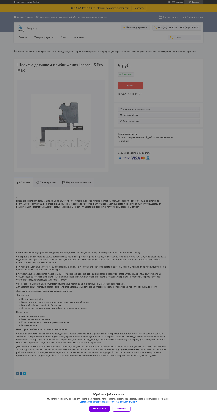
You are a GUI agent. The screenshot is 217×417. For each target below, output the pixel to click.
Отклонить (122, 409)
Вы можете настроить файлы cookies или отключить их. (107, 402)
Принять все (99, 409)
